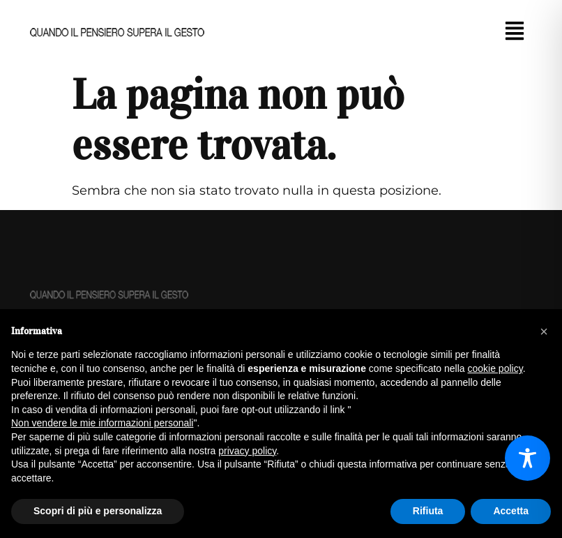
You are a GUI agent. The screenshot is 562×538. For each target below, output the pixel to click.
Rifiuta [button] (428, 510)
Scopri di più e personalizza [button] (97, 510)
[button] (514, 32)
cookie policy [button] (495, 368)
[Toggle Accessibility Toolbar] (527, 458)
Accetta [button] (511, 510)
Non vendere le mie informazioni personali (102, 422)
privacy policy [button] (247, 450)
